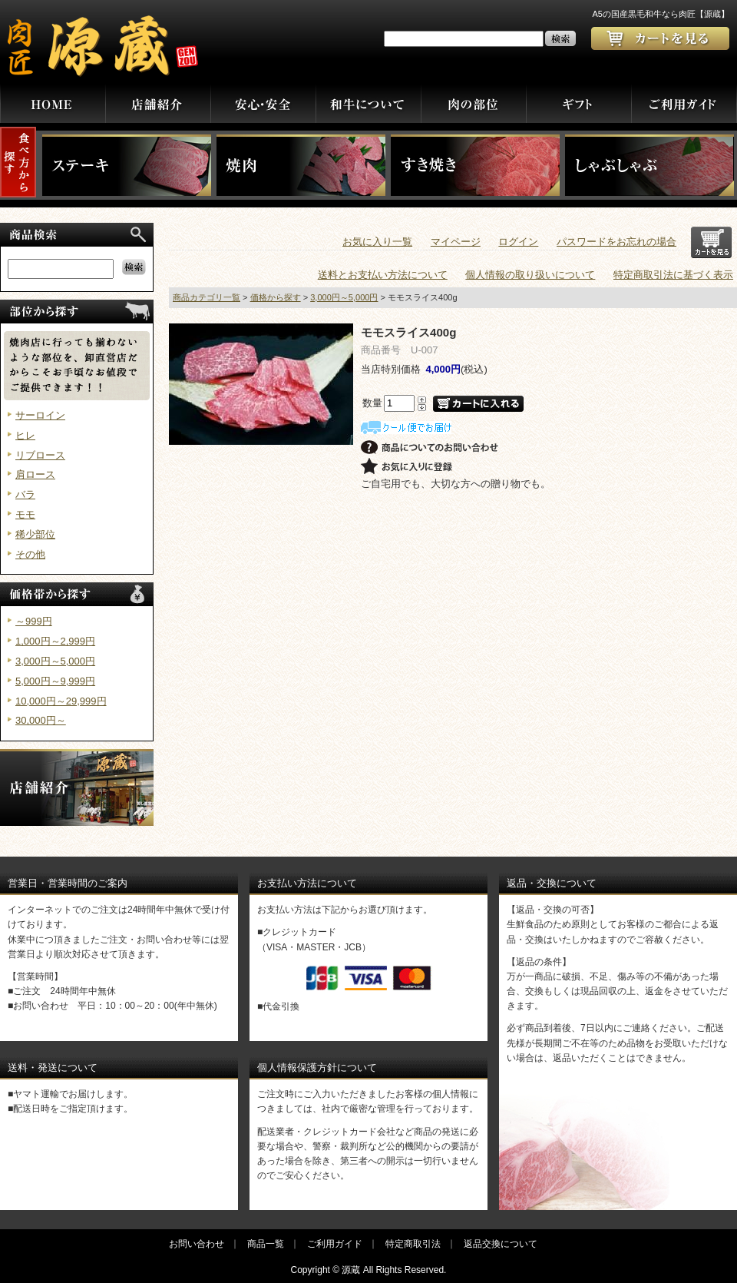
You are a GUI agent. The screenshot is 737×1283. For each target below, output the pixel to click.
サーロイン (40, 415)
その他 (30, 554)
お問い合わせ (196, 1243)
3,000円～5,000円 (55, 661)
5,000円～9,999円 (55, 681)
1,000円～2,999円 (55, 641)
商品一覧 (265, 1243)
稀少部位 (35, 534)
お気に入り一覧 (377, 241)
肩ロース (35, 474)
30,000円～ (40, 720)
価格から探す (275, 297)
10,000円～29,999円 (61, 701)
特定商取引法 (413, 1243)
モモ (25, 514)
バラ (25, 494)
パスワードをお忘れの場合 (616, 241)
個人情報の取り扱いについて (530, 274)
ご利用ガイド (334, 1243)
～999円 (33, 621)
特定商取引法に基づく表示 (673, 274)
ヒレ (25, 435)
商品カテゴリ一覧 (206, 297)
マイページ (456, 241)
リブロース (40, 455)
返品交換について (500, 1243)
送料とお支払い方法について (383, 274)
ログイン (518, 241)
